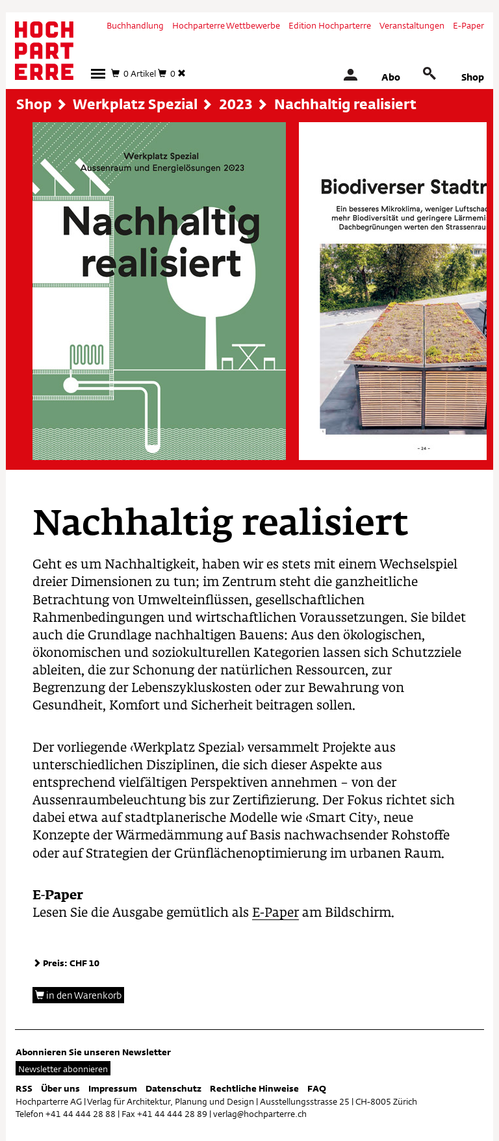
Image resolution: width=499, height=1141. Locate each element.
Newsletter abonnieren (63, 1069)
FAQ (316, 1088)
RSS (24, 1088)
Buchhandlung (135, 25)
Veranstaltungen (411, 25)
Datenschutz (173, 1088)
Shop (472, 77)
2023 (236, 104)
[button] (98, 73)
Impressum (112, 1088)
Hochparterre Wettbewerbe (226, 25)
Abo (390, 77)
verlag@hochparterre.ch (260, 1114)
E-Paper (468, 25)
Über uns (60, 1088)
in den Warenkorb (78, 995)
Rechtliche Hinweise (254, 1088)
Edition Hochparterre (329, 25)
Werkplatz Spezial (135, 104)
